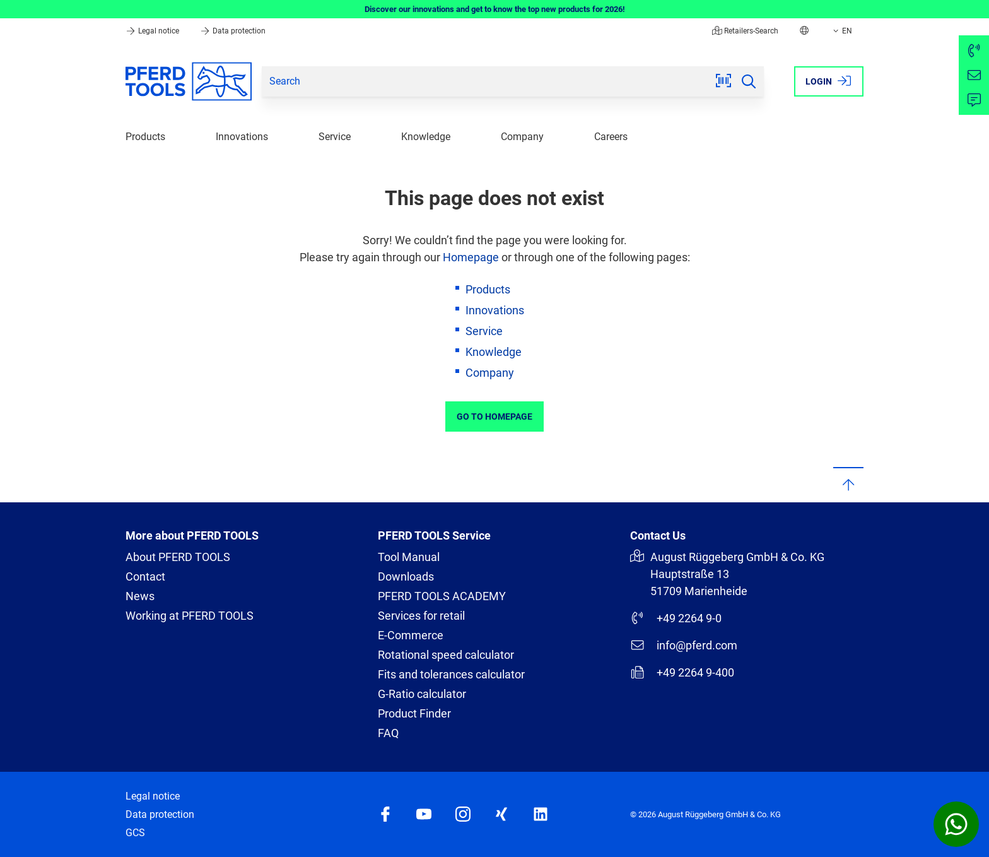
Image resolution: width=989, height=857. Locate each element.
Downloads (406, 576)
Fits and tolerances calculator (451, 674)
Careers (611, 137)
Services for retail (421, 615)
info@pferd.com (683, 645)
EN (841, 31)
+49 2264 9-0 (676, 618)
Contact (145, 576)
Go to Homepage (494, 416)
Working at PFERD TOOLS (190, 615)
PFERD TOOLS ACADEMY (442, 596)
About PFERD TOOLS (178, 557)
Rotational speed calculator (446, 654)
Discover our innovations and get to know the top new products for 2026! (495, 9)
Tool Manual (409, 557)
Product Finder (414, 713)
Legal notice (153, 31)
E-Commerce (410, 635)
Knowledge (425, 137)
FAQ (388, 733)
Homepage (471, 257)
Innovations (242, 137)
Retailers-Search (745, 31)
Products (145, 137)
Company (522, 137)
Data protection (233, 31)
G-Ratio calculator (422, 693)
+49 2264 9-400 (682, 672)
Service (335, 137)
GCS (135, 833)
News (140, 596)
